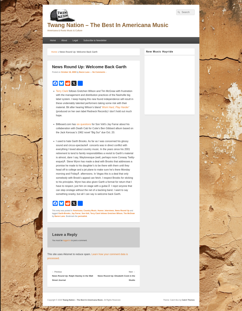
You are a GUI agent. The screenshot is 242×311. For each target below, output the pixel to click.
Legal (75, 40)
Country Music (90, 210)
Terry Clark (62, 91)
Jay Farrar (76, 213)
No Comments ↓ (99, 72)
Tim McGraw (129, 213)
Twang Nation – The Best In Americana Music (107, 25)
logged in (67, 240)
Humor (101, 210)
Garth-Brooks (64, 213)
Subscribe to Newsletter (95, 40)
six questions (84, 124)
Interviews (109, 210)
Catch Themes (188, 300)
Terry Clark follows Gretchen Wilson (106, 213)
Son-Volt (85, 213)
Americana (77, 210)
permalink (82, 216)
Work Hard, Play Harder (115, 107)
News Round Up (122, 210)
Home (53, 40)
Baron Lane (84, 72)
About (64, 40)
